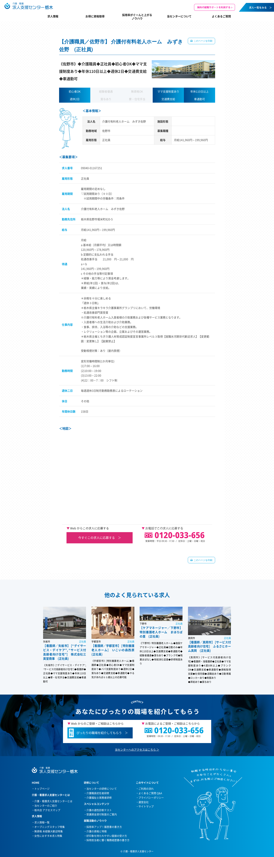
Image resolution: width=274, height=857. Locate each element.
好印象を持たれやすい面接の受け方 (106, 836)
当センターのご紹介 (45, 805)
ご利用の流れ (146, 788)
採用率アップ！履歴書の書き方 (104, 827)
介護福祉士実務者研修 (99, 797)
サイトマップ (146, 806)
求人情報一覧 (42, 822)
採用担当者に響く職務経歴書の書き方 (107, 840)
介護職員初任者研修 (97, 793)
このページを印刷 (203, 41)
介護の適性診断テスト (99, 810)
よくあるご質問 (221, 16)
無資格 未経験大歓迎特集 (48, 831)
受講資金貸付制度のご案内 (101, 814)
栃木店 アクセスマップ (47, 810)
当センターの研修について (101, 788)
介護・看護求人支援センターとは (53, 801)
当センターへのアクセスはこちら (135, 749)
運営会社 (143, 802)
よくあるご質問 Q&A (150, 793)
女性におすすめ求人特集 (48, 836)
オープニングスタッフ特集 (49, 827)
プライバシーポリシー (151, 797)
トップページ (42, 788)
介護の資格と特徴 (96, 831)
